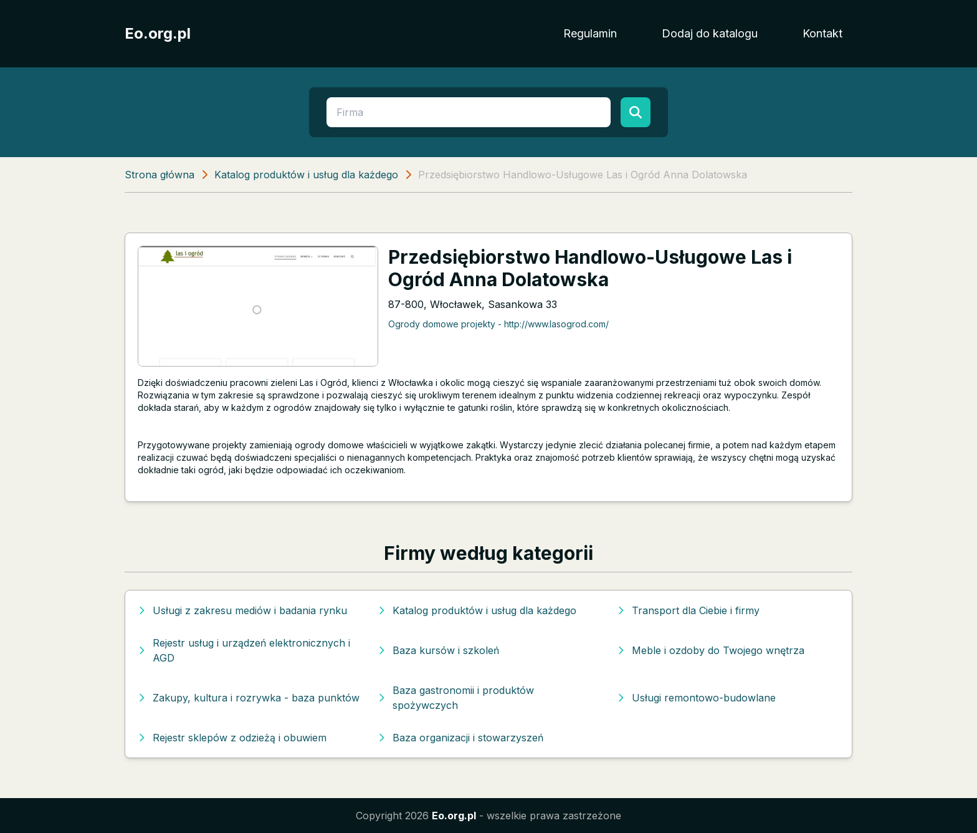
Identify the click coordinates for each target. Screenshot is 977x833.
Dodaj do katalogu (710, 33)
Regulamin (590, 33)
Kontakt (822, 33)
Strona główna (159, 174)
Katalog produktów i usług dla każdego (306, 174)
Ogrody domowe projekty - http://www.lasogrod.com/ (498, 324)
